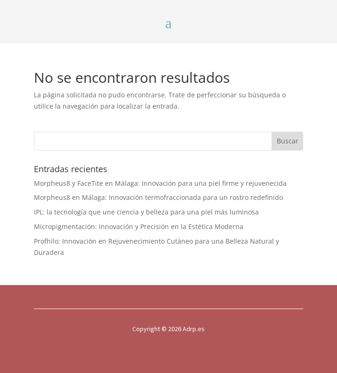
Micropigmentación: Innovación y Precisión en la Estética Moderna (138, 226)
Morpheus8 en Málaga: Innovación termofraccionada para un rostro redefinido (158, 197)
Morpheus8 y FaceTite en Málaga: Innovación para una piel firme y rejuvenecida (160, 183)
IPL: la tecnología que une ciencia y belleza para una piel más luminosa (146, 211)
